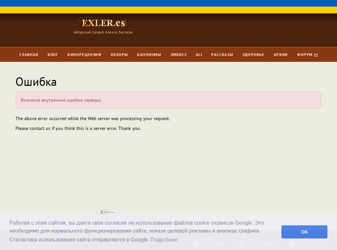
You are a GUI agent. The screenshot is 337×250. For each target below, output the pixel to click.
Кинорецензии (84, 54)
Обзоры (119, 54)
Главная (28, 54)
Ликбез (179, 54)
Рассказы (222, 54)
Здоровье (254, 54)
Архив (281, 54)
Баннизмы (149, 54)
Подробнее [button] (164, 239)
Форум (307, 54)
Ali (199, 54)
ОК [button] (304, 232)
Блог (53, 54)
